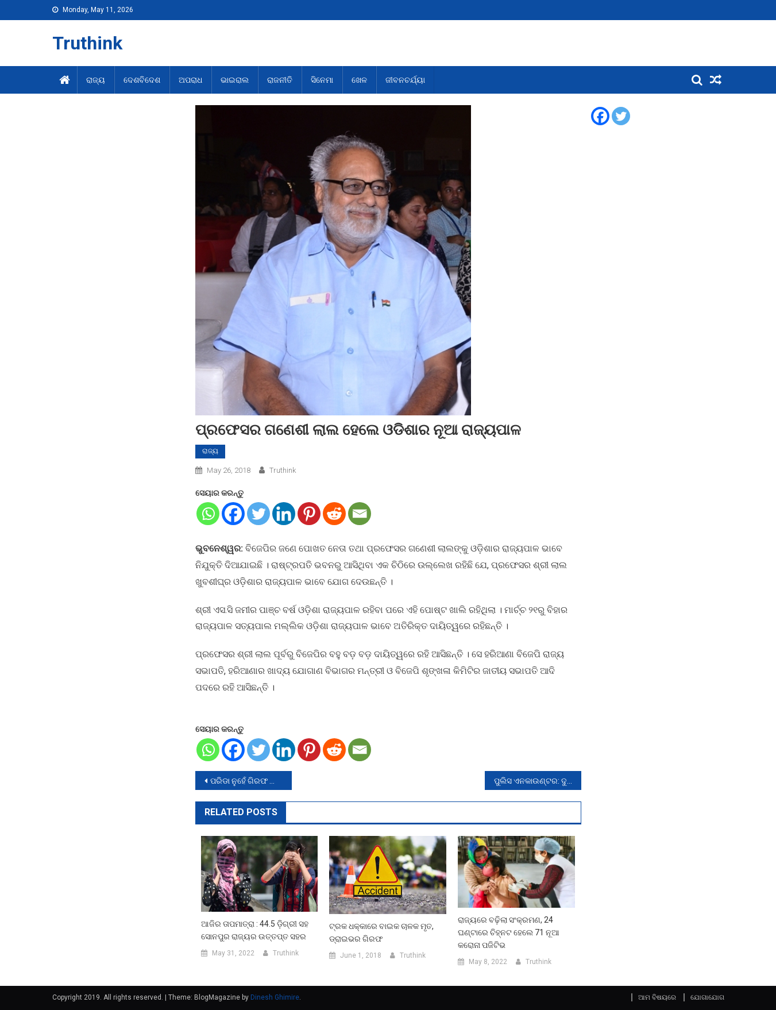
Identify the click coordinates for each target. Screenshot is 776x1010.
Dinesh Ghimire (274, 997)
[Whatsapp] (207, 513)
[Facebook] (233, 513)
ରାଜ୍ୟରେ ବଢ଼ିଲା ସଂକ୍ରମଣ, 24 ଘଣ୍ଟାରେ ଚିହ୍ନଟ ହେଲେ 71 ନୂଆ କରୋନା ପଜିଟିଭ (508, 932)
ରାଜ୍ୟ (95, 79)
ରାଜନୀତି (279, 79)
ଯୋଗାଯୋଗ (707, 997)
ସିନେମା (322, 79)
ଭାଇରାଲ (235, 79)
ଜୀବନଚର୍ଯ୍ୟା (405, 79)
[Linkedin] (283, 513)
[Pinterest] (309, 513)
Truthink (87, 43)
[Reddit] (334, 513)
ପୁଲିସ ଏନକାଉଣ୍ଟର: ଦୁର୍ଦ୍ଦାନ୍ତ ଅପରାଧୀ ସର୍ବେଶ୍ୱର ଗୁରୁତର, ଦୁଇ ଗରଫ (537, 780)
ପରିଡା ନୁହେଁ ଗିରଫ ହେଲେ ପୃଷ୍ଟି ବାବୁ (251, 780)
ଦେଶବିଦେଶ (141, 79)
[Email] (359, 513)
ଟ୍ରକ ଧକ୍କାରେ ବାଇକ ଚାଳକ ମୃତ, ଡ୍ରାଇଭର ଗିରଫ (381, 932)
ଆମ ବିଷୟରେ (657, 997)
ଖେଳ (359, 79)
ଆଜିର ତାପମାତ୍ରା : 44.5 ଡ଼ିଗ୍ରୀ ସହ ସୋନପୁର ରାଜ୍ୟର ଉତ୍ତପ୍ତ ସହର (254, 930)
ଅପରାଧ (190, 79)
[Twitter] (258, 513)
